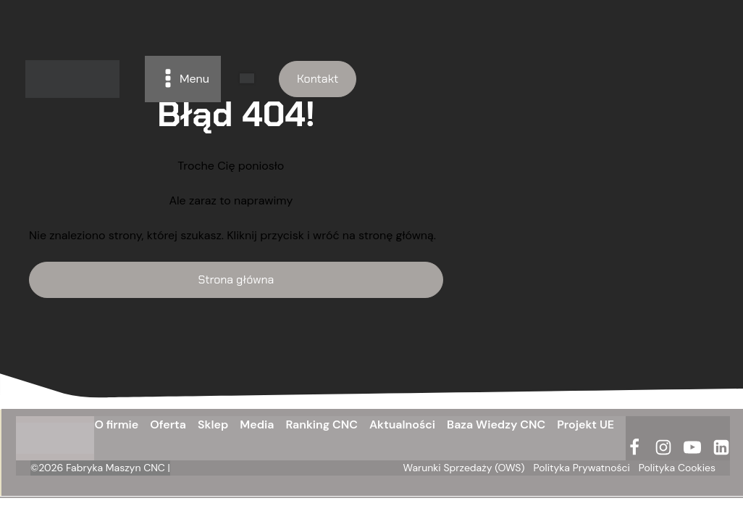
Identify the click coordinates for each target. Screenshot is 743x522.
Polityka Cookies (677, 467)
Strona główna (236, 279)
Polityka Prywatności (582, 467)
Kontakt (317, 78)
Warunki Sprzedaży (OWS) (464, 467)
